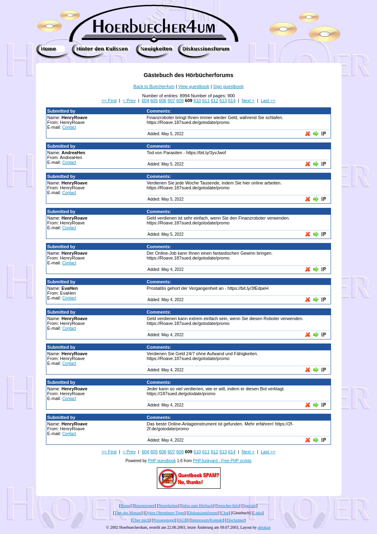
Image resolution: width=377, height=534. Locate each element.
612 (214, 100)
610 (197, 100)
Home (125, 505)
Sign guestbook (228, 86)
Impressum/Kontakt (207, 520)
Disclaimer (235, 520)
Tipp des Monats (128, 513)
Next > (248, 100)
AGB (183, 520)
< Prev (129, 100)
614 (231, 100)
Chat (225, 513)
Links (257, 513)
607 (171, 100)
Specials (249, 505)
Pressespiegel (164, 520)
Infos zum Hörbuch (197, 505)
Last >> (267, 100)
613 (223, 100)
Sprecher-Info (228, 505)
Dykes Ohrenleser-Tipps (164, 513)
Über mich (141, 520)
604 (145, 100)
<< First (109, 100)
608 (179, 100)
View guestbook (193, 86)
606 (162, 100)
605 (154, 100)
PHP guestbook (162, 461)
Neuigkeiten (168, 505)
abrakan (264, 527)
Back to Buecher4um (154, 86)
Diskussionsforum (202, 513)
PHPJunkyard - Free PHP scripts (222, 461)
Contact (69, 127)
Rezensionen (144, 505)
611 (205, 100)
